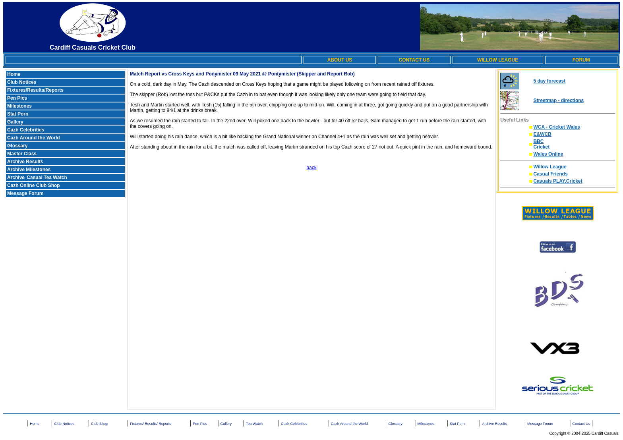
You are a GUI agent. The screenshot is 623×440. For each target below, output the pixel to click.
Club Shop (99, 424)
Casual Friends (551, 174)
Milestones (19, 106)
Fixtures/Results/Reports (35, 90)
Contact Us (581, 424)
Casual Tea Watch (47, 177)
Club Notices (21, 82)
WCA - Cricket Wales (557, 127)
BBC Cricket (542, 144)
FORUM (581, 60)
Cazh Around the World (33, 138)
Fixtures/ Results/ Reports (150, 424)
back (311, 167)
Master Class (22, 153)
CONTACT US (414, 60)
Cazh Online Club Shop (33, 185)
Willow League (550, 167)
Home (13, 74)
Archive (16, 177)
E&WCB (542, 134)
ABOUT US (339, 60)
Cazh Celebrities (25, 130)
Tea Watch (254, 424)
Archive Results (25, 161)
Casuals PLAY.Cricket (558, 181)
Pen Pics (17, 98)
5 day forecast (550, 81)
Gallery (15, 122)
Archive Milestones (28, 169)
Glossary (17, 146)
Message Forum (25, 193)
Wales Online (548, 154)
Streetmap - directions (559, 100)
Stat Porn (17, 114)
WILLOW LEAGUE (497, 60)
